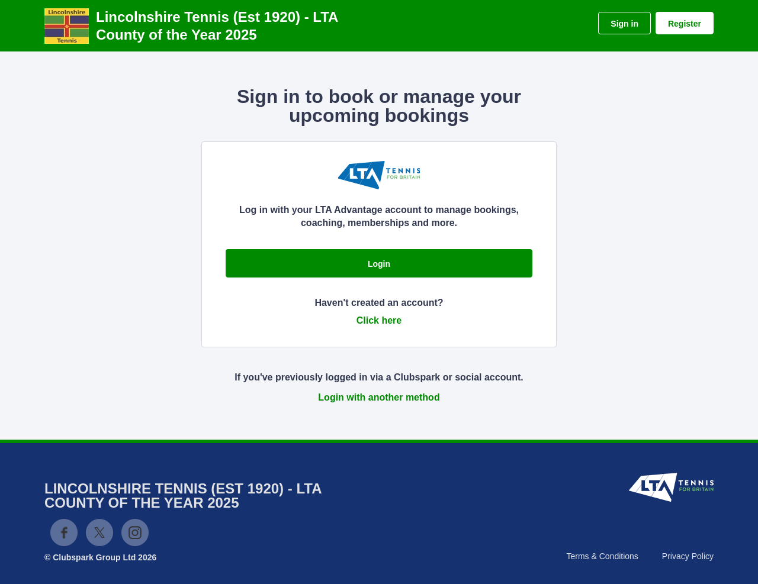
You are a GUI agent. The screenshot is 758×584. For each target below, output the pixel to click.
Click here (379, 320)
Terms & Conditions (602, 556)
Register (684, 23)
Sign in (624, 23)
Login (379, 264)
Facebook (64, 532)
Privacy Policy (688, 556)
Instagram (135, 532)
